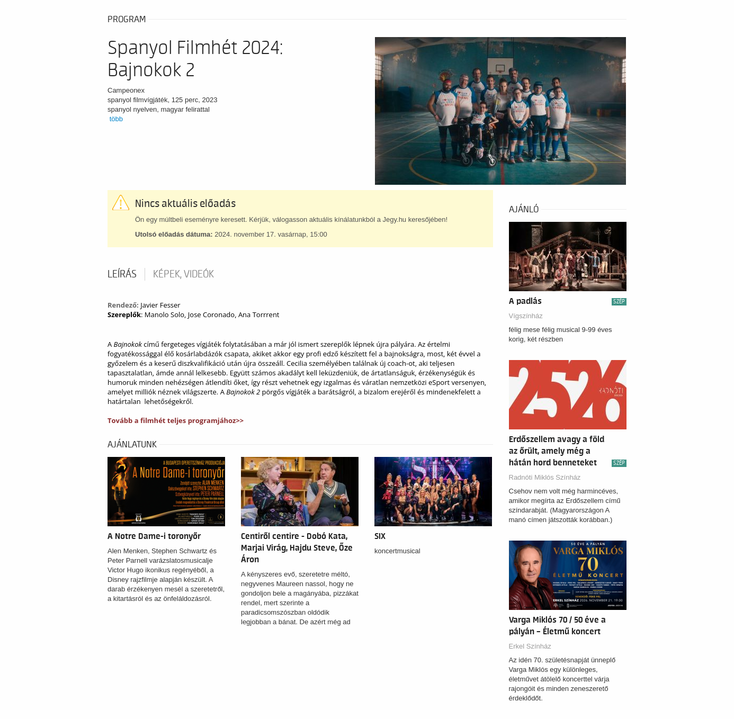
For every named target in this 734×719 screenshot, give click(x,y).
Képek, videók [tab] (183, 274)
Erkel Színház (530, 646)
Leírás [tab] (122, 274)
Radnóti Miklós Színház (545, 477)
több (116, 119)
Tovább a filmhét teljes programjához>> (176, 420)
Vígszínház (526, 316)
